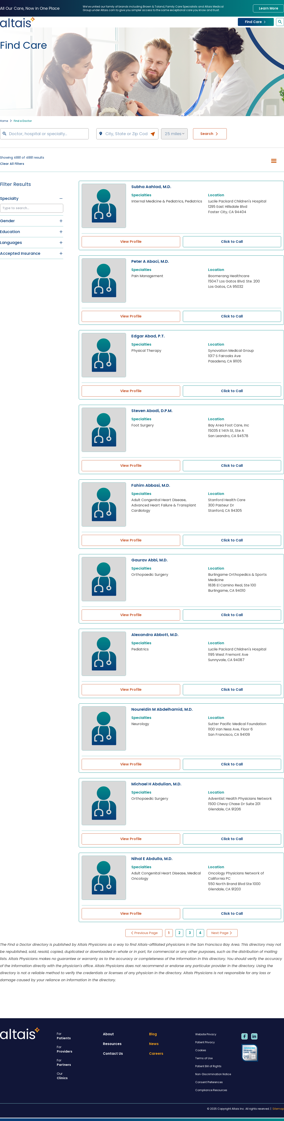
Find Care (256, 21)
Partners (78, 1062)
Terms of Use (204, 1058)
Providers (78, 1049)
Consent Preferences (209, 1082)
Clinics (78, 1075)
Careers (156, 1053)
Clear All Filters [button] (12, 164)
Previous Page (144, 932)
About (108, 1034)
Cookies (200, 1050)
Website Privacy (205, 1034)
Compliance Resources (211, 1090)
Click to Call (232, 241)
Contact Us (113, 1053)
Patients (78, 1035)
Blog (153, 1034)
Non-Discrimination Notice (213, 1074)
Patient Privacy (205, 1042)
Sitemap (278, 1109)
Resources (112, 1043)
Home (4, 121)
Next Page (222, 932)
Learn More (268, 8)
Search (209, 133)
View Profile (131, 241)
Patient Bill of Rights (208, 1066)
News (154, 1043)
